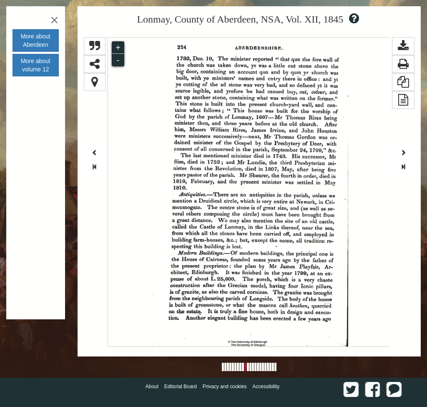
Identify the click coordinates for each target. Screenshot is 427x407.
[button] (403, 46)
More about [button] (35, 40)
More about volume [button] (35, 65)
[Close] (54, 20)
